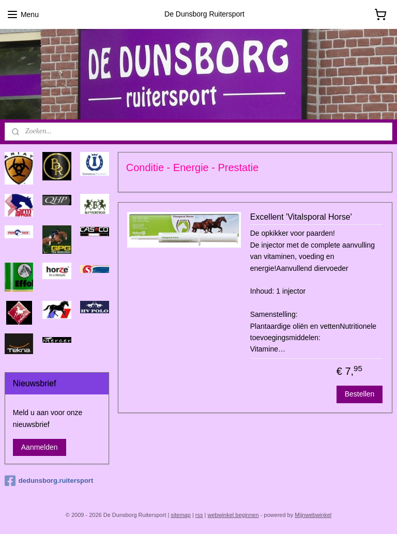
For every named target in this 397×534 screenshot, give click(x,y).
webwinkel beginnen (233, 515)
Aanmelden (39, 447)
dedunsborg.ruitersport (49, 481)
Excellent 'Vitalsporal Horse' (301, 216)
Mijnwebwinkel (313, 515)
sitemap (181, 515)
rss (199, 515)
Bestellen (360, 394)
